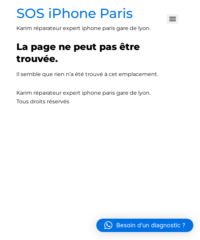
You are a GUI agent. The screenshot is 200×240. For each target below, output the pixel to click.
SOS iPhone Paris (74, 13)
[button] (144, 225)
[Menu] (173, 19)
